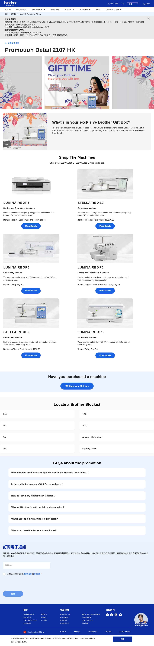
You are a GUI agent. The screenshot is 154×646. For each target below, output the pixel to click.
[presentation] (21, 582)
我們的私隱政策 (21, 642)
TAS (84, 414)
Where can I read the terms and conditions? (33, 530)
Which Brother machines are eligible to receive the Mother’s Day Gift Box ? (49, 472)
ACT (84, 425)
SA (4, 437)
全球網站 (39, 632)
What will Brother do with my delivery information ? (37, 507)
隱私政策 (37, 574)
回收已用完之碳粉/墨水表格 (91, 614)
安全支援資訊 (86, 620)
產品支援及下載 (65, 614)
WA (4, 448)
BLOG (98, 10)
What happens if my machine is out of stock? (34, 519)
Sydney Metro (89, 448)
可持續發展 (27, 623)
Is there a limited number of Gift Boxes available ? (37, 484)
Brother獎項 (27, 617)
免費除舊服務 (86, 617)
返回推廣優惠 (13, 43)
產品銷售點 (63, 620)
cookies (26, 639)
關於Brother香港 (28, 614)
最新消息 (44, 614)
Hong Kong (29, 632)
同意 (122, 640)
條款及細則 (28, 574)
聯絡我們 (44, 617)
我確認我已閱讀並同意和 (24, 574)
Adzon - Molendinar (92, 437)
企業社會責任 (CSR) (30, 620)
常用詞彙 (85, 623)
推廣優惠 (13, 14)
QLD (5, 414)
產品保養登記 (64, 617)
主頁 (6, 14)
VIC (4, 425)
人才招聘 (44, 620)
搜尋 (146, 3)
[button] (141, 620)
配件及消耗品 (21, 10)
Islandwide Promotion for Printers (30, 14)
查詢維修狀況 (64, 623)
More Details (31, 226)
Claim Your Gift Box (77, 386)
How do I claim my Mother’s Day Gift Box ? (33, 496)
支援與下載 (54, 10)
